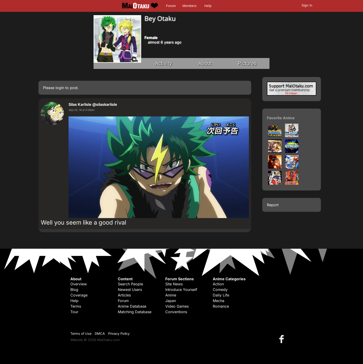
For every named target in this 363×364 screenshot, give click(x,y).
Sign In (307, 5)
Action (218, 284)
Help (207, 6)
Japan (170, 300)
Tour (74, 311)
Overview (78, 284)
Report (273, 205)
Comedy (220, 289)
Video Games (177, 306)
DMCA (100, 333)
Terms (75, 306)
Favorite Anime (281, 118)
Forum (171, 6)
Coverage (79, 295)
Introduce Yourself (181, 289)
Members (189, 6)
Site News (174, 284)
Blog (74, 289)
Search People (130, 284)
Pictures (247, 63)
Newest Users (130, 289)
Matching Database (134, 311)
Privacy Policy (119, 333)
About (205, 63)
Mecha (218, 300)
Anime (170, 295)
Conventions (176, 311)
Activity (163, 63)
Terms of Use (80, 333)
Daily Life (221, 295)
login (60, 87)
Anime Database (132, 306)
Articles (124, 295)
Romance (221, 306)
